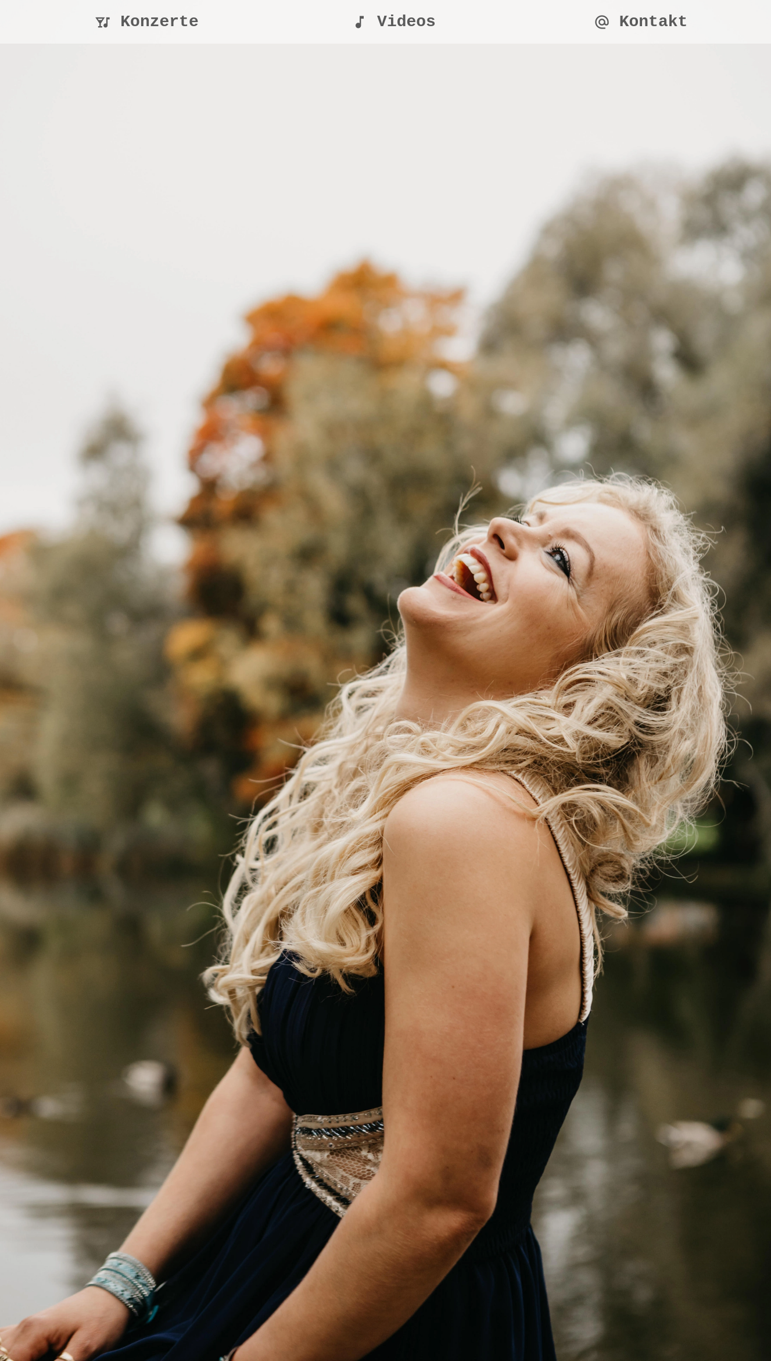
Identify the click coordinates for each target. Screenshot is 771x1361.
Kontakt (641, 22)
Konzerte (146, 22)
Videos (394, 22)
